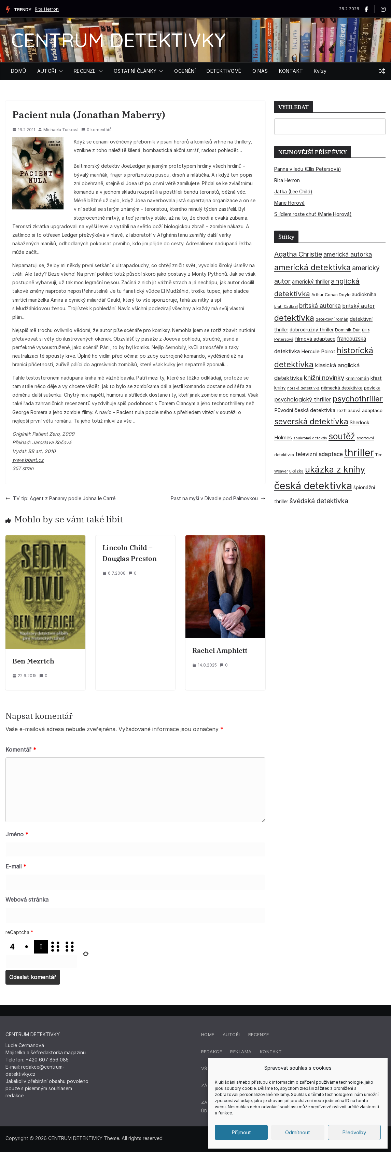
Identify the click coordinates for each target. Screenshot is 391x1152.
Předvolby (354, 1132)
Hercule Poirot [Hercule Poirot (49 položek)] (318, 351)
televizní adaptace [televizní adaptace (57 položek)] (319, 454)
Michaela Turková (61, 129)
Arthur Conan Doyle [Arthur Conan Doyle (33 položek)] (330, 294)
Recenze (258, 1034)
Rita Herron (47, 9)
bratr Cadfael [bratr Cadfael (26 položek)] (286, 306)
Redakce (211, 1051)
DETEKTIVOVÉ (224, 71)
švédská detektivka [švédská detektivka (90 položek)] (319, 501)
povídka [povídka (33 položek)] (372, 387)
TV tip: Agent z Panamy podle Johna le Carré (60, 498)
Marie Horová (289, 203)
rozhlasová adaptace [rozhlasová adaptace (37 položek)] (359, 410)
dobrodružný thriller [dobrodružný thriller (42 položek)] (312, 329)
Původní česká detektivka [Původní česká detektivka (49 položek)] (304, 410)
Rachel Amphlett (219, 650)
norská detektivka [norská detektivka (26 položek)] (303, 388)
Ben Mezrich (33, 661)
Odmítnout (297, 1132)
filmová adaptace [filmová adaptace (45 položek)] (315, 339)
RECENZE (85, 71)
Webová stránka (26, 899)
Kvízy (320, 71)
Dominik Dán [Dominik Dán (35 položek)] (348, 329)
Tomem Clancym (176, 403)
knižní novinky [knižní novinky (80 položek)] (324, 377)
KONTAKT (291, 71)
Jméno (16, 834)
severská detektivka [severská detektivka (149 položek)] (311, 421)
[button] (59, 71)
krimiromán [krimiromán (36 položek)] (357, 378)
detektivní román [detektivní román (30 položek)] (332, 319)
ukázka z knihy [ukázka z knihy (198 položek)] (335, 469)
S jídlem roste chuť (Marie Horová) (313, 214)
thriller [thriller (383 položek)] (359, 452)
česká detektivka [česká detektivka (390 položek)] (313, 486)
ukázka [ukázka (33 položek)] (296, 471)
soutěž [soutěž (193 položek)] (342, 436)
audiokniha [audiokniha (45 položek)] (364, 294)
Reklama (241, 1051)
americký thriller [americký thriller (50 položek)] (311, 281)
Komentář (20, 749)
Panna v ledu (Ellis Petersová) (307, 169)
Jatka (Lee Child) (293, 191)
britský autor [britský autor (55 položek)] (358, 306)
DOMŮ (18, 71)
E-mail (15, 866)
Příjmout (241, 1132)
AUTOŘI (46, 71)
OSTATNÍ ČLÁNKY (135, 71)
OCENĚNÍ (185, 71)
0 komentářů (96, 129)
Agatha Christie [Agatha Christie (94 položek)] (298, 254)
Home (207, 1034)
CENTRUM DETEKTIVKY (118, 40)
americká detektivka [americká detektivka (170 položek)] (312, 267)
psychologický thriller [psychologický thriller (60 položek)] (302, 399)
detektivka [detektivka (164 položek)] (294, 318)
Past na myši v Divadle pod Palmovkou (218, 498)
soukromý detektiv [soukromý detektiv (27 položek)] (310, 438)
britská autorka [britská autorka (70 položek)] (320, 305)
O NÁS (260, 71)
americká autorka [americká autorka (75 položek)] (347, 254)
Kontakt (271, 1051)
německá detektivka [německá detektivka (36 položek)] (342, 387)
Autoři (231, 1034)
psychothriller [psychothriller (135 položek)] (358, 398)
